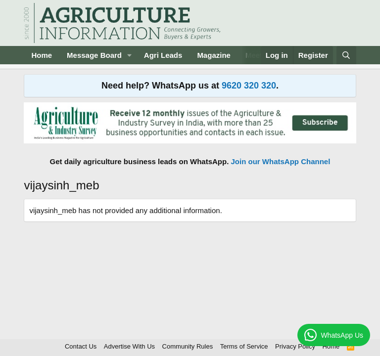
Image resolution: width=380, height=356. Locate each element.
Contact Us (80, 346)
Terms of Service (244, 346)
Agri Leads (163, 55)
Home (41, 55)
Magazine (214, 55)
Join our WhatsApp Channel (281, 161)
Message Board (94, 55)
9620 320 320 (249, 85)
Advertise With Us (129, 346)
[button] (130, 55)
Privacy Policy (295, 346)
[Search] (346, 55)
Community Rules (187, 346)
